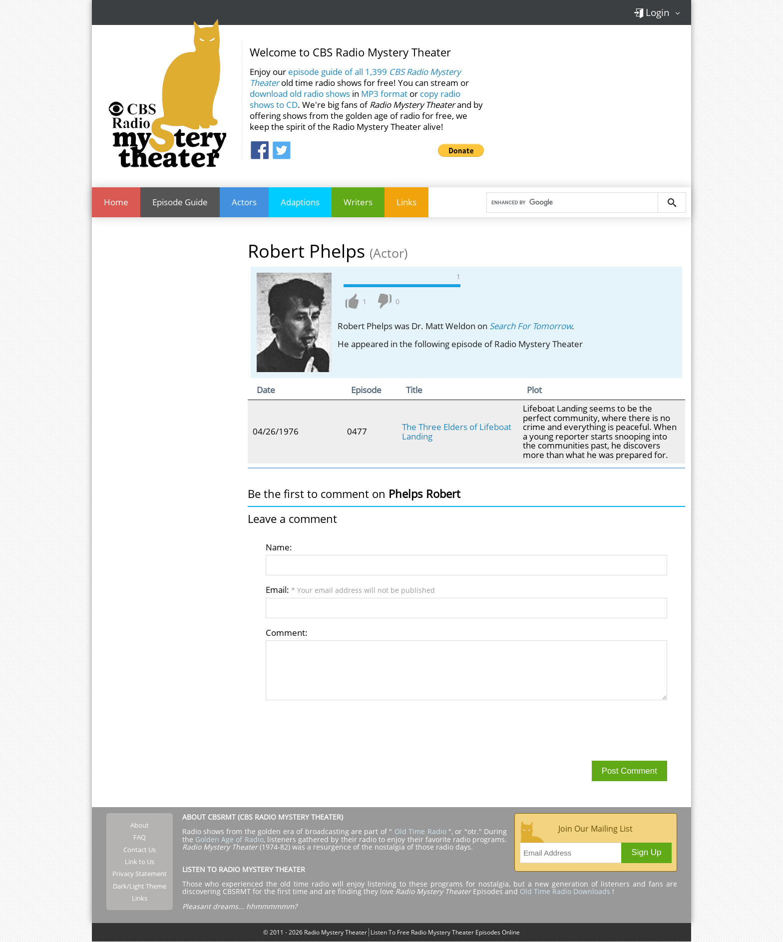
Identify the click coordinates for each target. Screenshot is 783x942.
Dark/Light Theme (139, 886)
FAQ (139, 837)
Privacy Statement (139, 873)
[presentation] (341, 730)
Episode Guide (180, 202)
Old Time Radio (420, 832)
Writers (358, 202)
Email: (350, 589)
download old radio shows (300, 93)
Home (116, 202)
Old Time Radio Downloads (566, 892)
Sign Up (647, 852)
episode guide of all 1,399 (355, 77)
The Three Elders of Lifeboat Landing (456, 431)
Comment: (287, 632)
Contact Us (139, 849)
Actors (244, 202)
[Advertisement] (591, 99)
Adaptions (300, 202)
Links (406, 202)
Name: (279, 547)
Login (652, 12)
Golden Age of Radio (229, 839)
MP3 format (384, 93)
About (139, 825)
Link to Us (139, 861)
